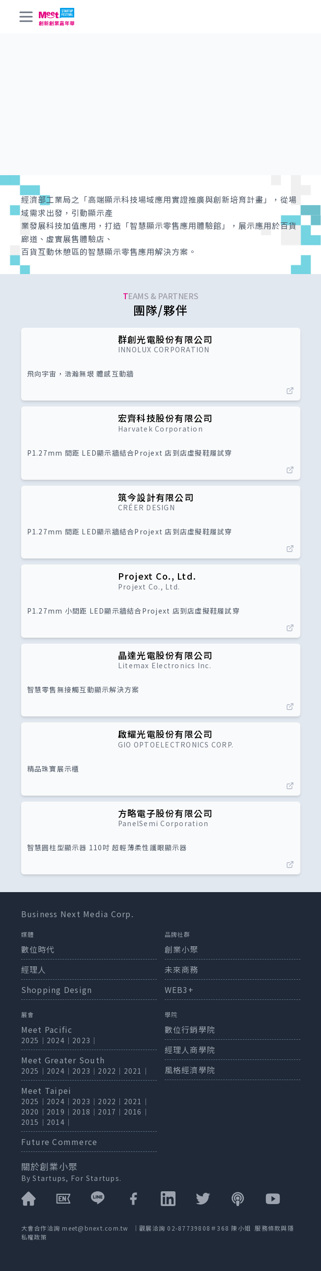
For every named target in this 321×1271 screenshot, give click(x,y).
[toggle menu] (26, 17)
